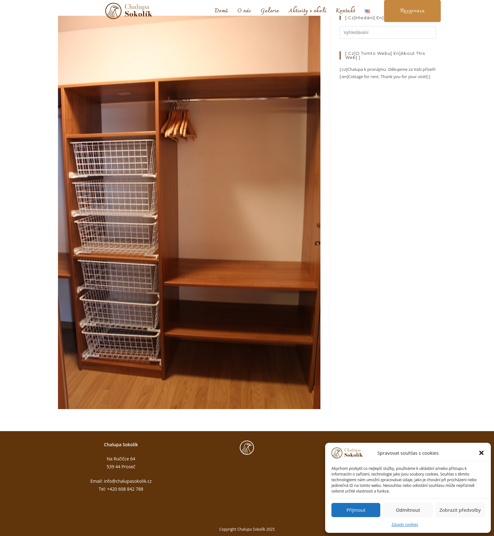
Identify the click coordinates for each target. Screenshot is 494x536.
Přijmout (356, 510)
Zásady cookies (405, 524)
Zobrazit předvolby (460, 510)
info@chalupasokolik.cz (128, 481)
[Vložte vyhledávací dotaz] (388, 32)
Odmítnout (408, 510)
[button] (481, 453)
